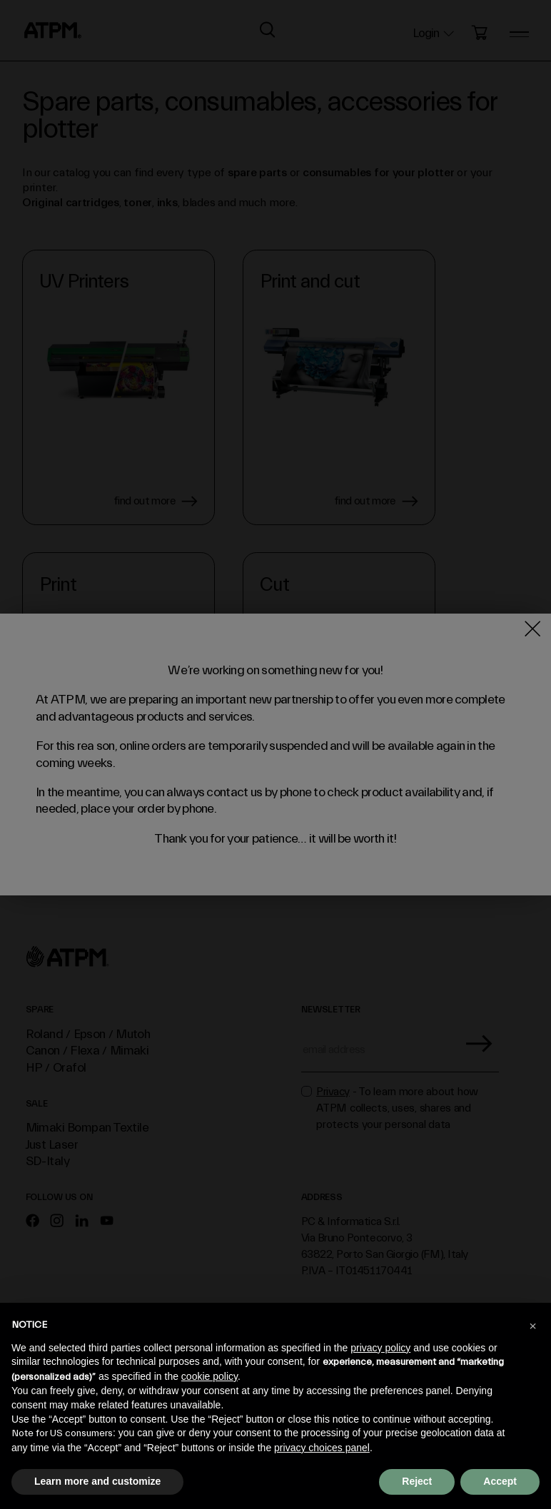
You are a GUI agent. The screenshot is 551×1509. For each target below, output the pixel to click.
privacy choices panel (322, 1447)
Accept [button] (500, 1481)
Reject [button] (417, 1481)
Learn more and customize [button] (97, 1481)
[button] (532, 1325)
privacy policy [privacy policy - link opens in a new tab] (380, 1347)
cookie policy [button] (209, 1376)
